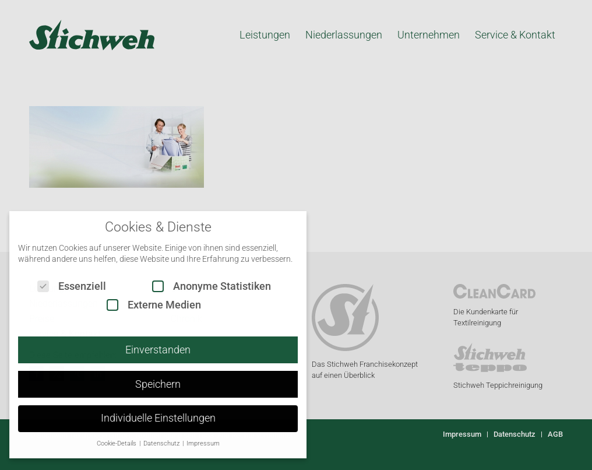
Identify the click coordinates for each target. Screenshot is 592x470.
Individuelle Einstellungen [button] (146, 418)
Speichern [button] (147, 384)
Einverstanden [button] (146, 350)
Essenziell (60, 286)
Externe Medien (143, 304)
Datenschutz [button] (151, 443)
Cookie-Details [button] (105, 443)
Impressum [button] (191, 443)
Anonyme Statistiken (200, 286)
